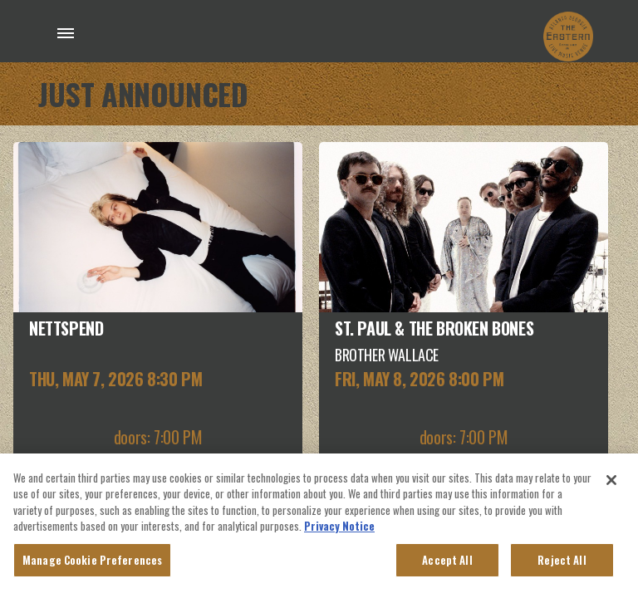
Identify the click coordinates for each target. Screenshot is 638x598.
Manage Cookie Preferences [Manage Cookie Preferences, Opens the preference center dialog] (92, 563)
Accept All (447, 563)
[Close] (611, 483)
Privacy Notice (339, 529)
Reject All (561, 563)
